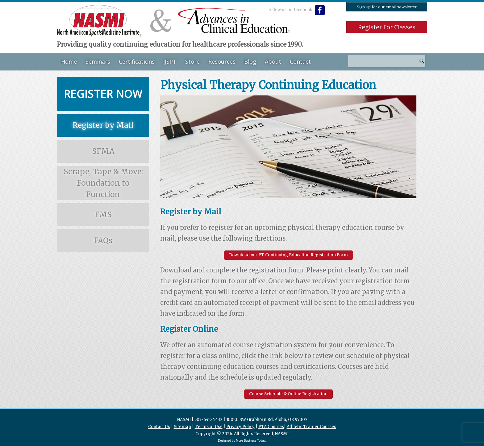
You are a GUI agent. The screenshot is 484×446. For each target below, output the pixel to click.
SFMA (103, 151)
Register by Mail (103, 125)
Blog (250, 61)
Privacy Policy (240, 426)
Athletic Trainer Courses (311, 426)
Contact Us (159, 426)
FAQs (103, 240)
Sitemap (182, 426)
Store (192, 61)
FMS (103, 214)
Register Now (103, 94)
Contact (300, 61)
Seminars (98, 61)
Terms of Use (209, 426)
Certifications (137, 61)
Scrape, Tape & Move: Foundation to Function (103, 183)
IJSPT (170, 61)
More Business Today (250, 440)
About (273, 61)
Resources (222, 61)
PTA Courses (271, 426)
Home (69, 61)
